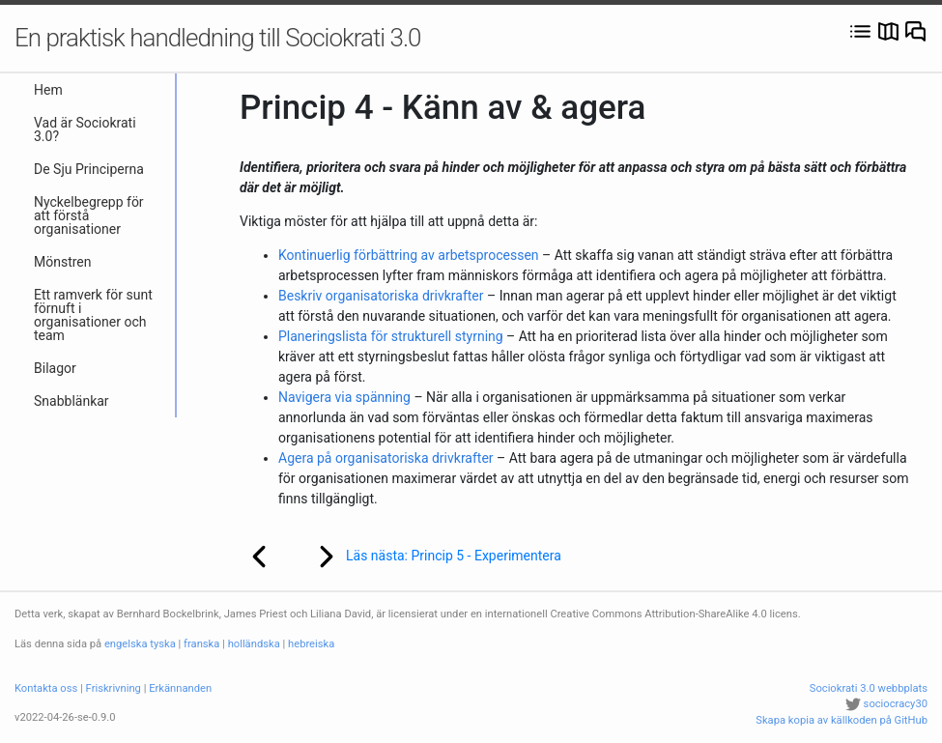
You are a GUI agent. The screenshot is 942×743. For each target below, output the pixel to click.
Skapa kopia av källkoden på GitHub (842, 720)
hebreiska (311, 644)
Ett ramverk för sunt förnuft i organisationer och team (93, 315)
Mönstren (63, 262)
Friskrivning (113, 688)
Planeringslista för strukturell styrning (390, 336)
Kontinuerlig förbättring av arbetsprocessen (408, 255)
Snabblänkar (71, 401)
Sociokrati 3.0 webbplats (869, 688)
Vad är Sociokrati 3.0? (85, 129)
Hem (48, 90)
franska (201, 644)
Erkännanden (180, 688)
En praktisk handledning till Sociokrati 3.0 (217, 37)
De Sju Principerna (89, 169)
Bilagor (55, 368)
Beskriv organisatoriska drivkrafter (381, 295)
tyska (162, 644)
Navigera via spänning (344, 397)
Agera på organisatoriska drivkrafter (386, 458)
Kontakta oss (45, 688)
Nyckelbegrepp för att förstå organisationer (89, 215)
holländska (254, 644)
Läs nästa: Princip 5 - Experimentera (427, 556)
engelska (126, 644)
